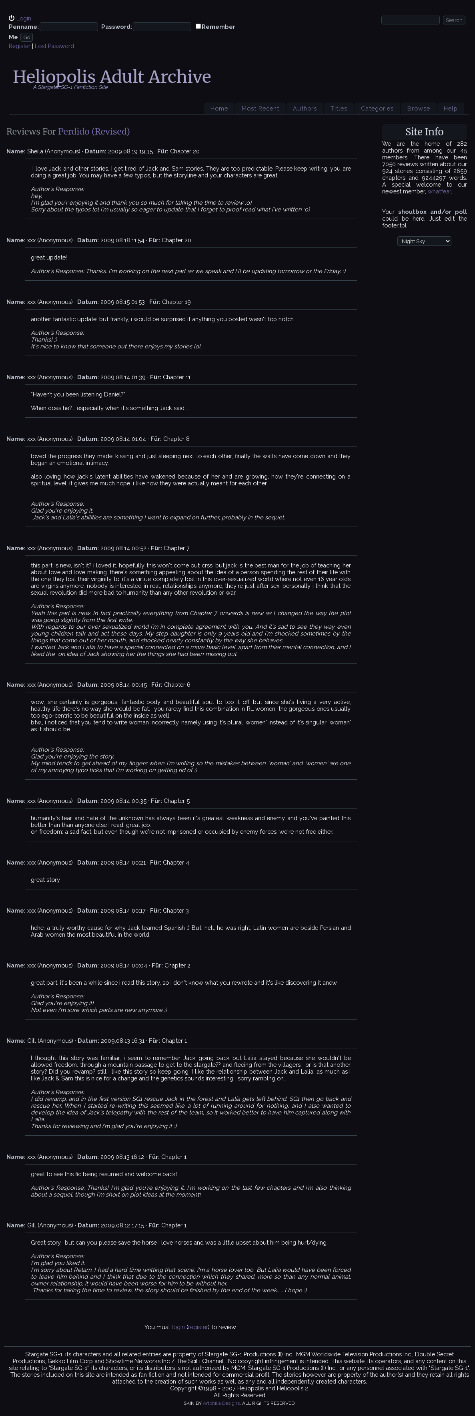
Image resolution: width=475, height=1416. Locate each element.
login (178, 1326)
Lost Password (54, 45)
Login (23, 18)
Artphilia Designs (221, 1403)
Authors (305, 108)
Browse (418, 108)
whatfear (439, 191)
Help (451, 108)
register (198, 1326)
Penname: (24, 26)
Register (19, 45)
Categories (377, 108)
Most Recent (260, 108)
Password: (116, 26)
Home (219, 108)
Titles (339, 108)
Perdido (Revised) (94, 131)
